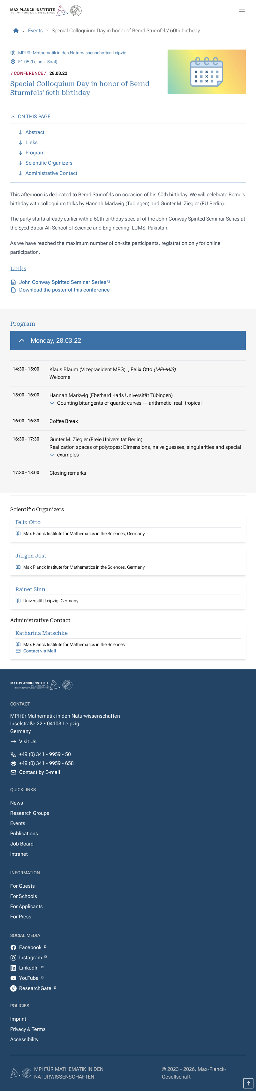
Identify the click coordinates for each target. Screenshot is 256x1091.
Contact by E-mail (39, 772)
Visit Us (27, 741)
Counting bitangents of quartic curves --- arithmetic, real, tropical (129, 403)
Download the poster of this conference (64, 290)
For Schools (23, 896)
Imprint (18, 1019)
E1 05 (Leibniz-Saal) (37, 61)
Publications (24, 833)
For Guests (22, 886)
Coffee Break (63, 421)
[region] (128, 406)
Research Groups (29, 813)
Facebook (31, 947)
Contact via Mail (39, 650)
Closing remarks (67, 473)
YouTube (29, 978)
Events (17, 823)
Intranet (19, 854)
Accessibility (24, 1039)
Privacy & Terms (28, 1029)
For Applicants (26, 906)
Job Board (22, 844)
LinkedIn (29, 968)
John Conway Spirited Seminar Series (62, 282)
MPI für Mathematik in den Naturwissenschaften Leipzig (72, 52)
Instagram (31, 958)
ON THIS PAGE (30, 116)
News (16, 803)
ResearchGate (36, 988)
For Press (20, 917)
